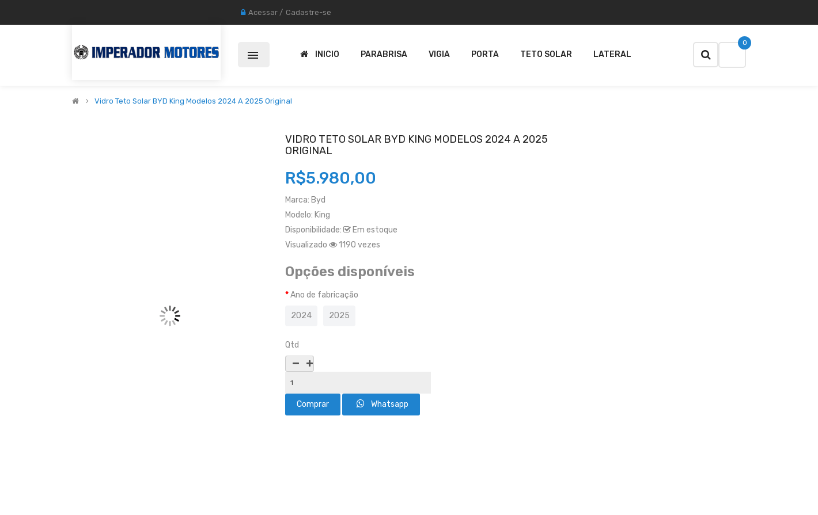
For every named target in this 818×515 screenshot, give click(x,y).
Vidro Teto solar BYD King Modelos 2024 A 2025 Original (193, 101)
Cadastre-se (308, 12)
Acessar (263, 12)
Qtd (292, 345)
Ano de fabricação (324, 295)
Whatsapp (382, 404)
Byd (318, 200)
